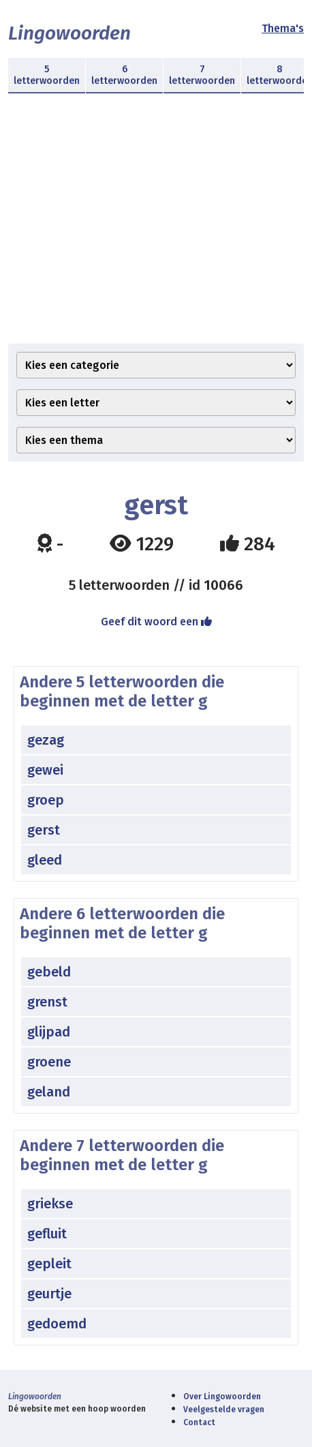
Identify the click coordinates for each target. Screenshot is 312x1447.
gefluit (47, 1233)
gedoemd (57, 1323)
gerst (43, 830)
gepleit (49, 1263)
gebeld (49, 972)
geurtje (49, 1293)
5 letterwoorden (47, 75)
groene (49, 1062)
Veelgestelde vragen (223, 1409)
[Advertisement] (156, 227)
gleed (44, 860)
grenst (47, 1002)
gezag (45, 740)
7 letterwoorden (202, 75)
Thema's (283, 28)
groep (45, 800)
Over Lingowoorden (222, 1396)
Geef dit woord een (156, 621)
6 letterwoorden (124, 75)
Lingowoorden (69, 33)
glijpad (48, 1032)
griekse (50, 1203)
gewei (45, 770)
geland (48, 1092)
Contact (199, 1422)
